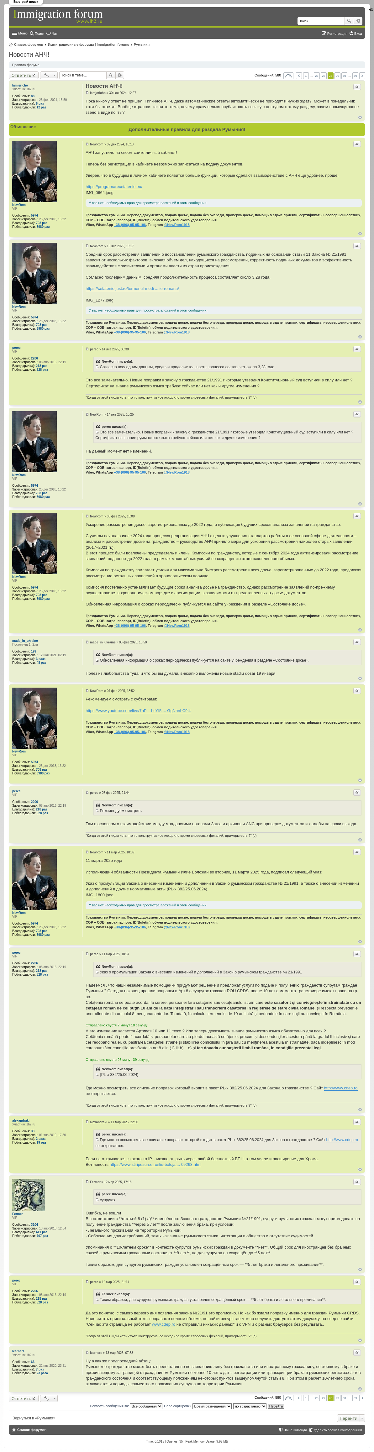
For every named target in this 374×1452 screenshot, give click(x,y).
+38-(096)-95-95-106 (130, 225)
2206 (34, 358)
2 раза (41, 1138)
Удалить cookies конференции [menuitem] (337, 1430)
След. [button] (362, 75)
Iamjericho (20, 85)
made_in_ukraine (25, 640)
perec (16, 347)
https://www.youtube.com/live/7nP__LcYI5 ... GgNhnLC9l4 (138, 710)
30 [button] (344, 75)
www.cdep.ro (163, 1324)
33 (32, 1131)
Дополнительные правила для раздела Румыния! (187, 129)
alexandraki (20, 1120)
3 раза (41, 659)
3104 (34, 1224)
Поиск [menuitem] (39, 33)
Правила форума (26, 65)
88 (32, 96)
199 (33, 651)
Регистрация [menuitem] (337, 33)
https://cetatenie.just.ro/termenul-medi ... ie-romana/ (132, 288)
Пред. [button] (299, 75)
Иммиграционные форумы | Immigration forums (88, 44)
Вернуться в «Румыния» (34, 1418)
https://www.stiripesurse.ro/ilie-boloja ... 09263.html (156, 1164)
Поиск (349, 21)
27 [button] (323, 75)
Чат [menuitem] (54, 33)
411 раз (41, 1232)
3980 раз (43, 226)
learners (18, 1351)
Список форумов (28, 44)
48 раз (41, 662)
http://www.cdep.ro (341, 1088)
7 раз (40, 1369)
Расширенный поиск (358, 21)
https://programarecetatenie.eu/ (114, 186)
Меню (23, 33)
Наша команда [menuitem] (295, 1430)
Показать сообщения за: (126, 1406)
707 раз (42, 1236)
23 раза (42, 1373)
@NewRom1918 (177, 225)
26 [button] (317, 75)
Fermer (17, 1214)
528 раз (42, 369)
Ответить (21, 75)
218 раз (41, 366)
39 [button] (355, 75)
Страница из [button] (288, 75)
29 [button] (337, 75)
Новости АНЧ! (29, 54)
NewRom (19, 205)
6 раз (40, 103)
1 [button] (306, 75)
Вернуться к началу (360, 117)
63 (32, 1362)
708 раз (41, 223)
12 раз (41, 107)
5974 (34, 215)
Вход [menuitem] (358, 33)
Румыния (142, 44)
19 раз (41, 1142)
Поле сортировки (197, 1406)
